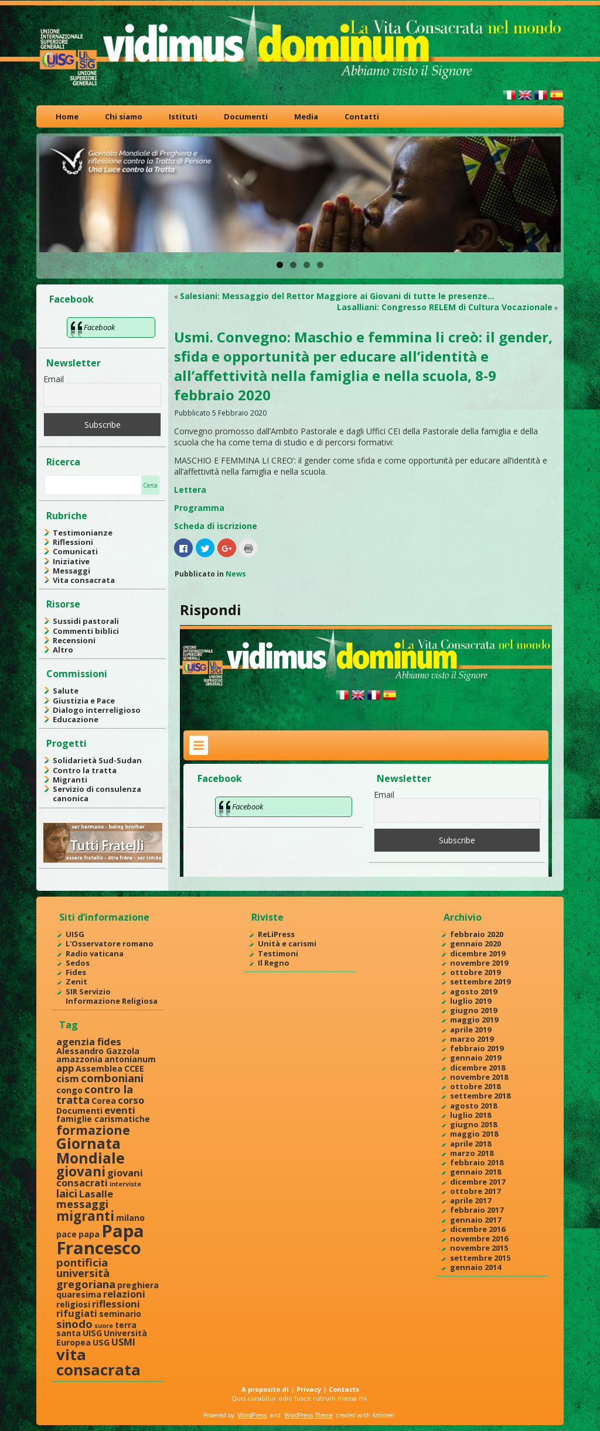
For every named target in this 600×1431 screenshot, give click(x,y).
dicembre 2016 (477, 1229)
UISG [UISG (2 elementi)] (92, 1333)
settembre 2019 (480, 981)
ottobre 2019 (475, 972)
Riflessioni (73, 542)
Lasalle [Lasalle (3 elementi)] (96, 1193)
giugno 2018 (473, 1124)
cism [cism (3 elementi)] (67, 1078)
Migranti (70, 779)
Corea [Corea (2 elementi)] (103, 1100)
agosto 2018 (473, 1105)
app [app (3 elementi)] (65, 1068)
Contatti (362, 116)
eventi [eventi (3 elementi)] (119, 1110)
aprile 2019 (470, 1029)
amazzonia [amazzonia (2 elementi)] (79, 1059)
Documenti (246, 116)
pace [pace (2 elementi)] (66, 1234)
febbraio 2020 (476, 934)
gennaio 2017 (475, 1219)
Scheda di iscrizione (215, 525)
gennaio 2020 (475, 943)
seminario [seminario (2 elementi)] (120, 1313)
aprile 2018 (470, 1143)
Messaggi (71, 570)
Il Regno (273, 963)
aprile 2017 (470, 1200)
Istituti (183, 116)
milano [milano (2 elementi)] (130, 1217)
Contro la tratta (85, 770)
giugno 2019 (473, 1010)
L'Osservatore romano (110, 943)
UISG (75, 934)
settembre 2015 (480, 1257)
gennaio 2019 (475, 1057)
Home (67, 116)
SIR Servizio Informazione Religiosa (112, 996)
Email (53, 379)
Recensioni (74, 640)
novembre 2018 (479, 1077)
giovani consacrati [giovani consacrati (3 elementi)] (99, 1177)
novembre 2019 (479, 963)
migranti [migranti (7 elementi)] (85, 1216)
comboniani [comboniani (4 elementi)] (112, 1077)
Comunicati (75, 551)
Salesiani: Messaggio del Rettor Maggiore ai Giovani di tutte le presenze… (337, 295)
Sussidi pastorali (86, 621)
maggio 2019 (474, 1019)
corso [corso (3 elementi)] (131, 1100)
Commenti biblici (86, 631)
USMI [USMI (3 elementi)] (123, 1341)
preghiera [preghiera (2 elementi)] (138, 1285)
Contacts (344, 1389)
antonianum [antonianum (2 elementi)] (130, 1059)
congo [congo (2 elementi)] (69, 1090)
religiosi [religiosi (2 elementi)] (73, 1304)
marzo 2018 (471, 1153)
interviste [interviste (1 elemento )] (125, 1184)
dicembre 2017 (477, 1181)
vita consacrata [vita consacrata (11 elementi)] (98, 1362)
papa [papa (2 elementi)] (89, 1234)
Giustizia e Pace (84, 700)
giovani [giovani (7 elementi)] (80, 1171)
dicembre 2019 (477, 953)
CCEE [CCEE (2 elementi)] (134, 1068)
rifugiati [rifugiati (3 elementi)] (76, 1313)
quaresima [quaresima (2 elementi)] (78, 1294)
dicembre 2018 (477, 1067)
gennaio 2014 (475, 1267)
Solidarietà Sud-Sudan (97, 760)
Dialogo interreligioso (97, 710)
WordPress (252, 1415)
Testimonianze (82, 532)
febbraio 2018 (476, 1162)
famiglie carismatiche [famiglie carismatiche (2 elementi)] (103, 1118)
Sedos (78, 963)
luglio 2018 (470, 1115)
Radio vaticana (95, 953)
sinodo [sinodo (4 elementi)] (74, 1323)
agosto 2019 (473, 991)
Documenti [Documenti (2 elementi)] (79, 1110)
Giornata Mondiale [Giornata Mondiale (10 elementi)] (90, 1150)
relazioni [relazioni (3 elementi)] (124, 1293)
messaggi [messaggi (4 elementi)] (82, 1203)
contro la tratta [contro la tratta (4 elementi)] (94, 1094)
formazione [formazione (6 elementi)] (93, 1129)
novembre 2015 (479, 1248)
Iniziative (71, 561)
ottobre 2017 (475, 1191)
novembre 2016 (479, 1238)
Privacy (308, 1389)
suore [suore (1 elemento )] (103, 1326)
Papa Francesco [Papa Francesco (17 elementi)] (100, 1239)
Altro (63, 649)
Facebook (71, 299)
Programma (199, 507)
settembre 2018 (480, 1095)
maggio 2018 (474, 1133)
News (236, 574)
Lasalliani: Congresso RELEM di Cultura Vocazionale (445, 307)
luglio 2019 (470, 1001)
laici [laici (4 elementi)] (66, 1193)
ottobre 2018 (475, 1086)
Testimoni (278, 953)
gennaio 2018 (475, 1171)
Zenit (76, 981)
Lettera (190, 489)
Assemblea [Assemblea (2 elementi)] (99, 1068)
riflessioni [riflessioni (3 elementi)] (116, 1303)
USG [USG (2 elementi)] (101, 1342)
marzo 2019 (471, 1039)
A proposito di (265, 1389)
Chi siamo (123, 116)
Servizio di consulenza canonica (97, 794)
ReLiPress (276, 934)
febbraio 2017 (476, 1209)
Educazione (75, 719)
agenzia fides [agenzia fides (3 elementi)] (88, 1041)
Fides (76, 972)
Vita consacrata (84, 580)
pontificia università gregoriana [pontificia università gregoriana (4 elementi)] (85, 1273)
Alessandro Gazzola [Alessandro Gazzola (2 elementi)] (97, 1050)
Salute (66, 690)
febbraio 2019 (476, 1048)
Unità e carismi (287, 943)
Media (306, 116)
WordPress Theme (308, 1415)
